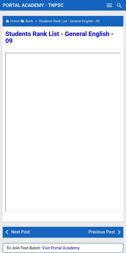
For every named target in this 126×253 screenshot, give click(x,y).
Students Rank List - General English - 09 (59, 37)
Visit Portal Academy (61, 248)
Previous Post (102, 231)
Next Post (20, 231)
